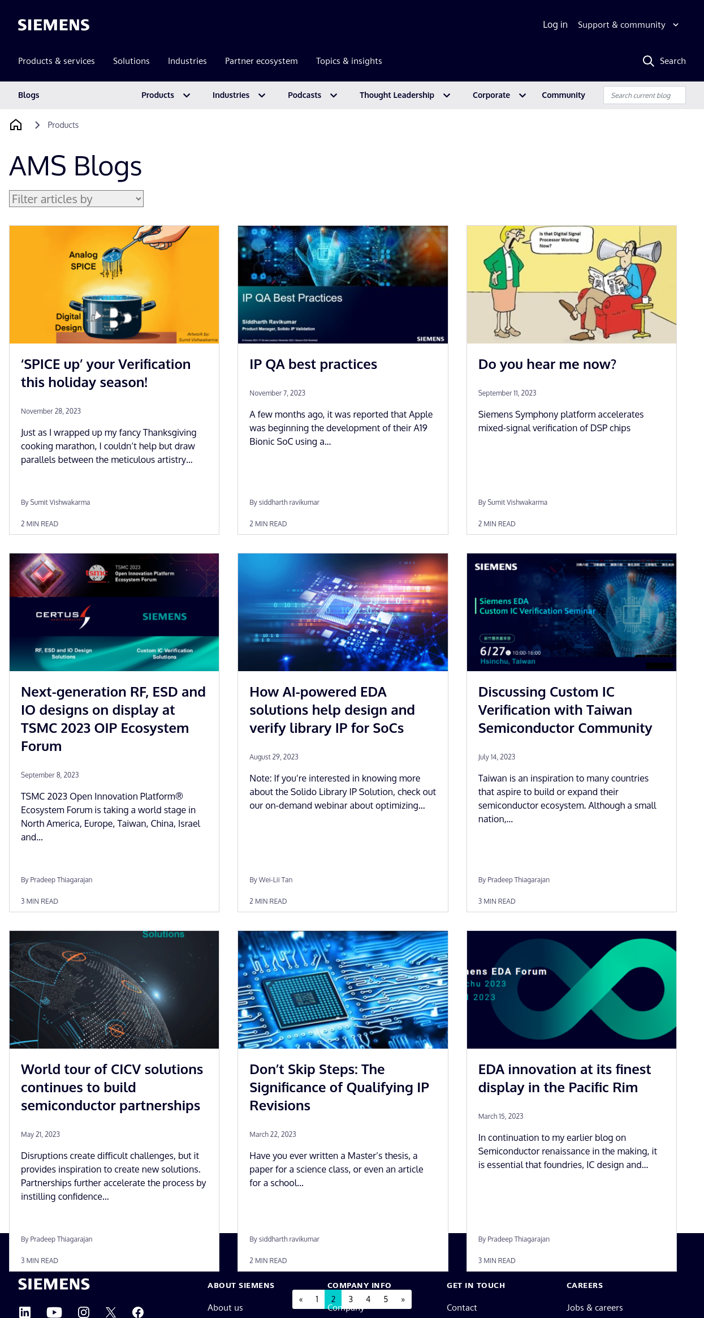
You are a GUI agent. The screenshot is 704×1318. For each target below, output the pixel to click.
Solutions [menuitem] (131, 60)
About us (225, 1307)
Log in (555, 24)
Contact (462, 1307)
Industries (231, 95)
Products (157, 95)
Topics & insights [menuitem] (349, 60)
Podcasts (304, 95)
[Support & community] (629, 25)
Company (346, 1307)
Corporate (491, 95)
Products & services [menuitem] (56, 60)
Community (563, 95)
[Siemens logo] (53, 25)
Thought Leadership (397, 95)
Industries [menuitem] (187, 60)
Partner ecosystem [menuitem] (261, 60)
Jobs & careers (595, 1307)
